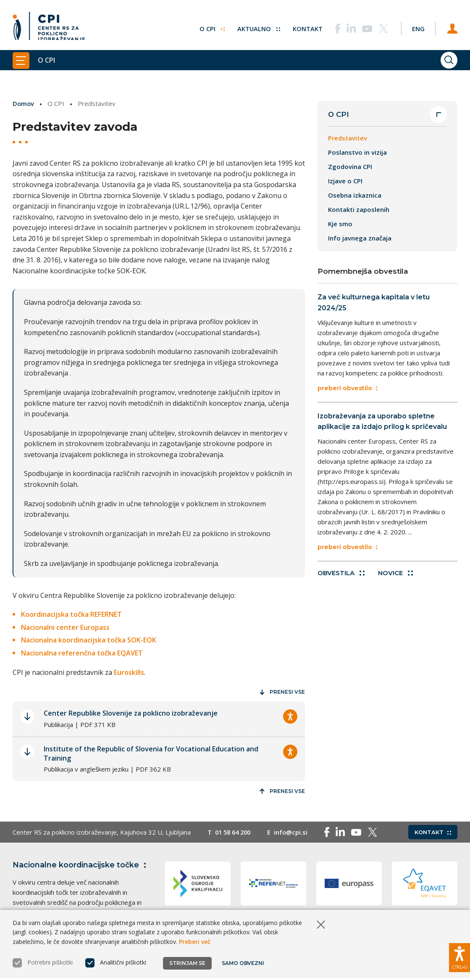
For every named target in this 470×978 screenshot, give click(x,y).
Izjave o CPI (345, 181)
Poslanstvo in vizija (357, 152)
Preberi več (194, 942)
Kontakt (303, 27)
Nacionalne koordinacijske (81, 865)
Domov (24, 103)
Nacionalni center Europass (65, 627)
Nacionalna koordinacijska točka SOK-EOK (88, 640)
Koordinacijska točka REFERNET (71, 614)
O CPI (206, 27)
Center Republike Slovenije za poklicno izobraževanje (131, 713)
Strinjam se (187, 963)
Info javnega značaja (359, 238)
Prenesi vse (282, 692)
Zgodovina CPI (350, 167)
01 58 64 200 (234, 832)
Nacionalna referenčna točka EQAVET (82, 653)
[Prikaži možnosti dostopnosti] (459, 957)
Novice (396, 577)
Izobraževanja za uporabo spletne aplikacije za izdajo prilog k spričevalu (382, 423)
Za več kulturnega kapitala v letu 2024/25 (374, 302)
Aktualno (253, 27)
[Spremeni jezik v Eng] (415, 27)
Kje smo (340, 224)
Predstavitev (347, 138)
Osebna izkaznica (354, 195)
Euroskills (129, 672)
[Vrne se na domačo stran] (49, 27)
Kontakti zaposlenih (358, 210)
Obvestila (341, 577)
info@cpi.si (295, 832)
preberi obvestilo (348, 390)
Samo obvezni (243, 963)
